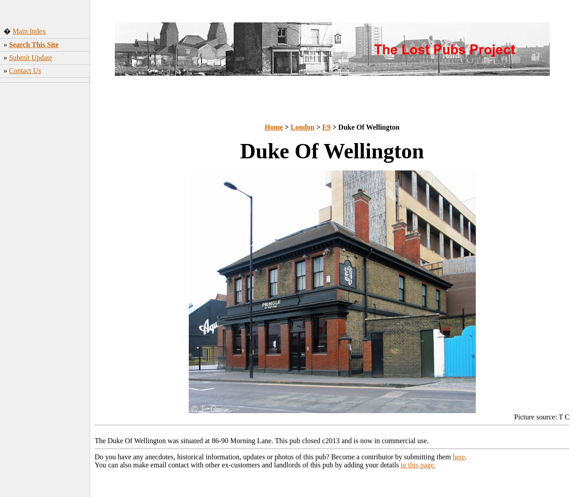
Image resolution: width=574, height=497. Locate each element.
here (459, 457)
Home (274, 127)
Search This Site (34, 44)
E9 (326, 127)
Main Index (29, 31)
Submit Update (30, 57)
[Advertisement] (45, 226)
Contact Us (25, 70)
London (302, 127)
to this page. (418, 465)
